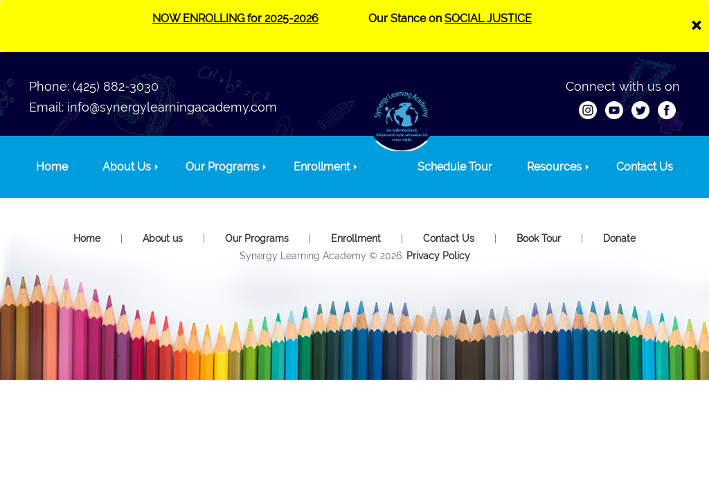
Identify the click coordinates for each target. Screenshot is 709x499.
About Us (126, 166)
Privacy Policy (438, 255)
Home (52, 166)
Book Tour (539, 238)
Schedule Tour (455, 166)
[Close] (695, 23)
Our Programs (222, 166)
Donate (619, 238)
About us (163, 238)
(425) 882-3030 (116, 86)
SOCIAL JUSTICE (488, 18)
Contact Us (644, 166)
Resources (554, 166)
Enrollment (322, 166)
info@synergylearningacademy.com (172, 107)
